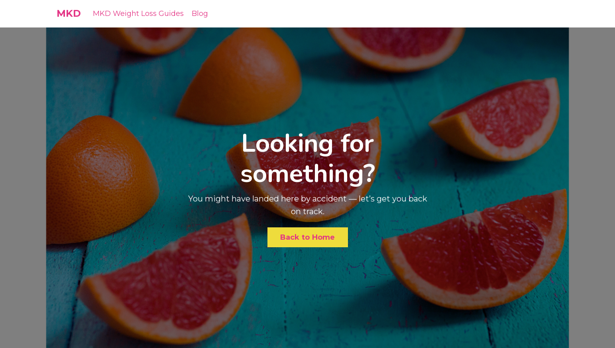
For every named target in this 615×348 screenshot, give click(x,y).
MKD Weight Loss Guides (138, 13)
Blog (200, 13)
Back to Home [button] (307, 237)
